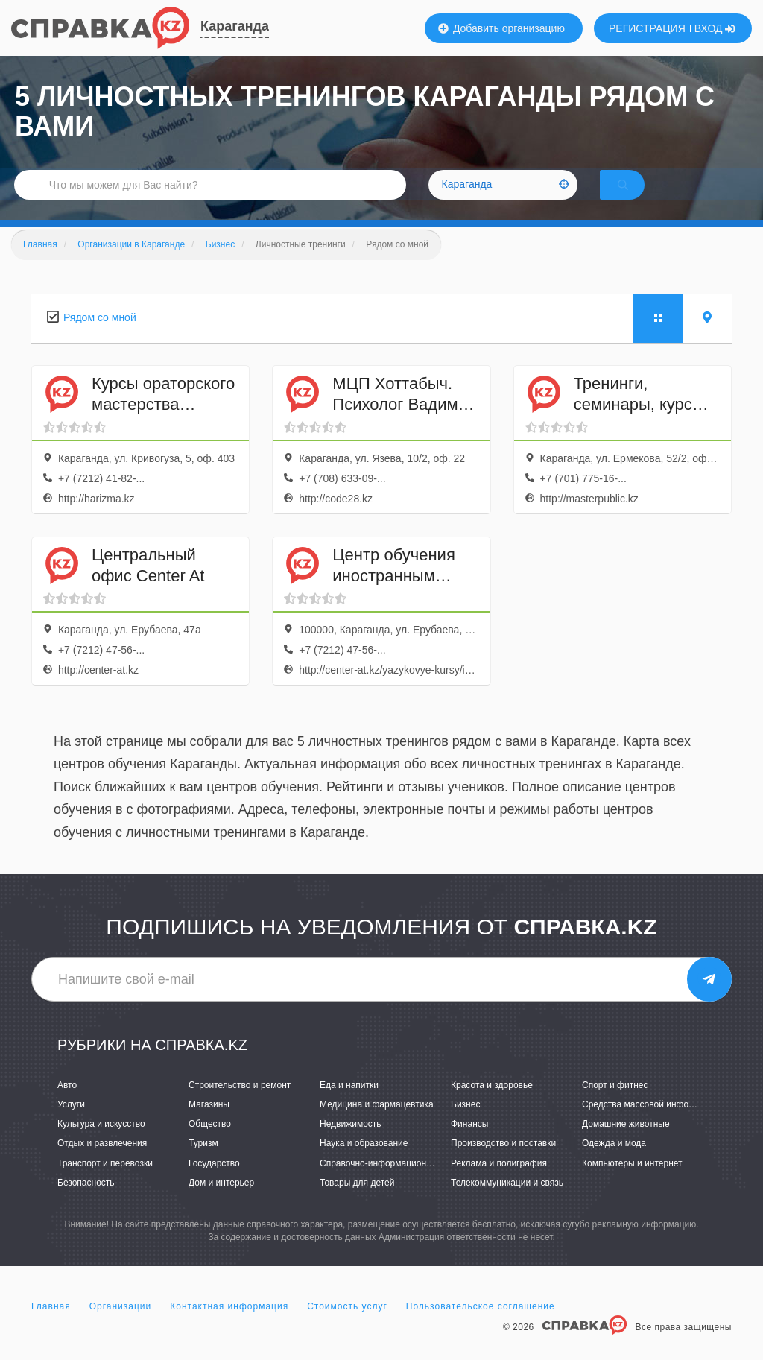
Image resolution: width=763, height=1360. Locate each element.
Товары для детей (357, 1202)
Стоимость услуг (347, 1326)
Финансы (469, 1143)
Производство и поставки (503, 1163)
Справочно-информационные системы (400, 1182)
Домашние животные (626, 1143)
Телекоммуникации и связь (507, 1202)
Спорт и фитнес (615, 1104)
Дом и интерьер (221, 1202)
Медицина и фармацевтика (377, 1124)
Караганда (234, 26)
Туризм (203, 1163)
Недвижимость (351, 1143)
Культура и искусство (101, 1143)
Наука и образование (364, 1163)
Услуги (71, 1124)
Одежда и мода (614, 1163)
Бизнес (465, 1124)
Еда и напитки (349, 1104)
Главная (51, 1326)
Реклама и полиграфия (499, 1182)
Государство (214, 1182)
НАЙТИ (644, 197)
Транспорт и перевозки (105, 1182)
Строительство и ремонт (240, 1104)
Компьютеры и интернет (632, 1182)
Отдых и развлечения (102, 1163)
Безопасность (86, 1202)
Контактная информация (229, 1326)
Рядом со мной (99, 337)
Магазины (209, 1124)
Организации (120, 1326)
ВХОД (714, 28)
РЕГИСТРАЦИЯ (647, 28)
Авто (67, 1104)
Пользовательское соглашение (480, 1326)
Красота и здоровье (492, 1104)
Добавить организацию (501, 28)
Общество (210, 1143)
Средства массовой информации (651, 1124)
